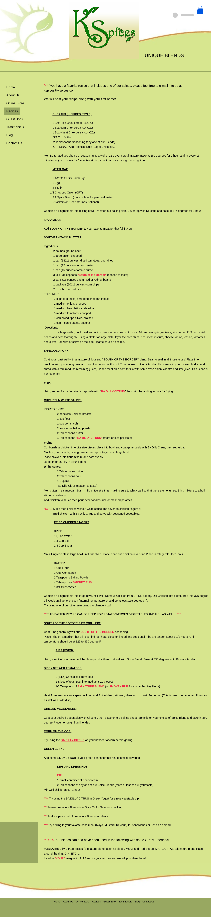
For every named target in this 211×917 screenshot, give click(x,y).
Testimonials (15, 127)
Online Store (15, 103)
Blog (9, 135)
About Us (13, 95)
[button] (200, 10)
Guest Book (14, 119)
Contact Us (14, 143)
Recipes (12, 111)
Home (10, 87)
